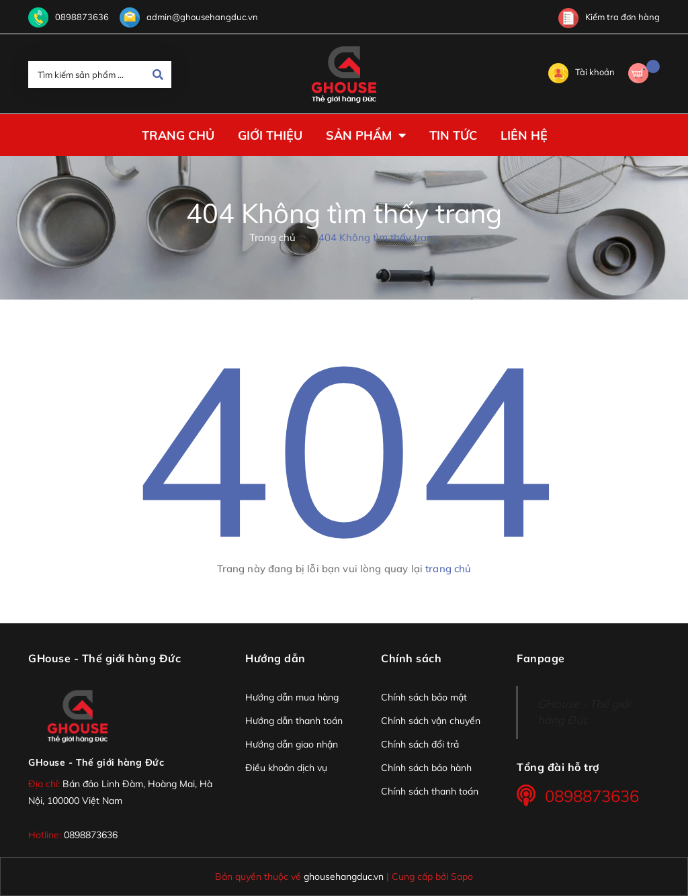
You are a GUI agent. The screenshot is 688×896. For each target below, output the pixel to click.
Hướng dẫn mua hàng (292, 697)
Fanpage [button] (541, 658)
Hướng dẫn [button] (275, 658)
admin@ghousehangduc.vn (202, 16)
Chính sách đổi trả (420, 744)
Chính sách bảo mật (424, 697)
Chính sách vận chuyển (430, 721)
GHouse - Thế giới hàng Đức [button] (104, 658)
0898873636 (82, 16)
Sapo (462, 876)
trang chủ (448, 568)
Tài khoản (581, 71)
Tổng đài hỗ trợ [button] (558, 767)
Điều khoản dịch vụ (286, 768)
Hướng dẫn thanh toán (294, 721)
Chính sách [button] (411, 658)
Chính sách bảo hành (426, 768)
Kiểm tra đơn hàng (609, 16)
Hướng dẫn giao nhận (291, 744)
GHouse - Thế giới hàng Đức (96, 762)
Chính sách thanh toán (429, 791)
